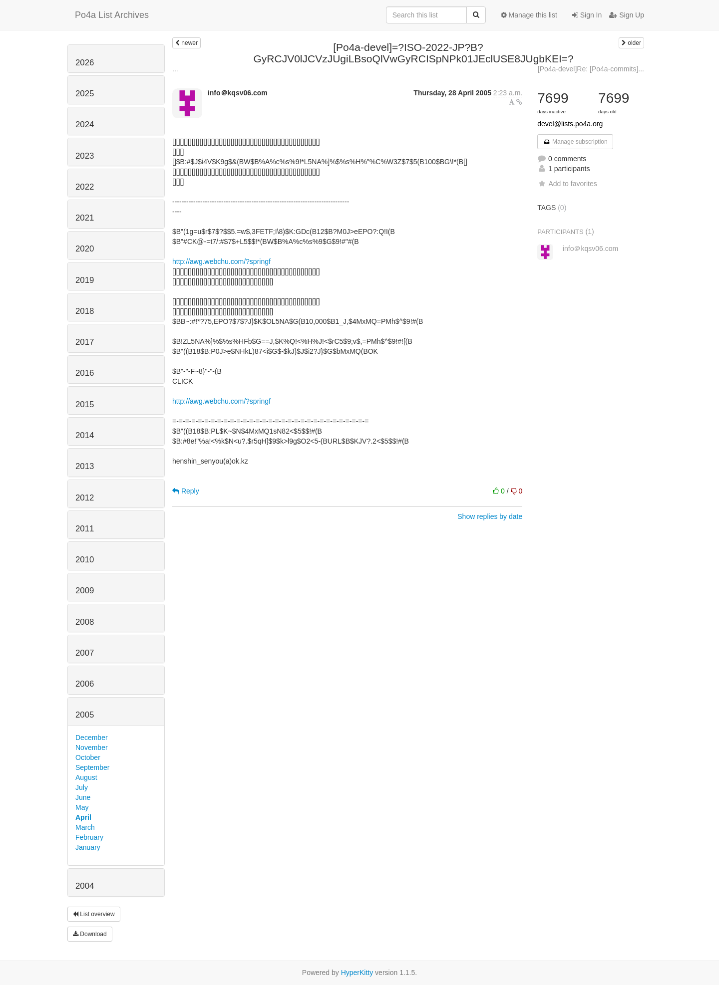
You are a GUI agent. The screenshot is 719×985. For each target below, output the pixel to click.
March (85, 827)
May (81, 807)
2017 (84, 342)
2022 (84, 187)
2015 (84, 404)
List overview (94, 914)
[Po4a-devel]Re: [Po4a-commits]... (591, 69)
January (87, 847)
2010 (84, 559)
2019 (84, 280)
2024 (84, 124)
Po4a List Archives (112, 15)
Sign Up (626, 15)
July (81, 787)
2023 (84, 156)
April (83, 817)
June (82, 797)
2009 (84, 590)
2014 (84, 435)
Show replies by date (489, 516)
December (91, 737)
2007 (84, 653)
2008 (84, 622)
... (175, 69)
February (89, 837)
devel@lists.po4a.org (570, 124)
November (91, 747)
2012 (84, 497)
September (92, 767)
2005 (84, 715)
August (86, 777)
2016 (84, 373)
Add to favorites (567, 184)
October (87, 757)
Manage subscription (575, 141)
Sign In (587, 15)
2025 (84, 93)
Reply (185, 491)
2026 (84, 62)
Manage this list (529, 15)
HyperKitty (357, 973)
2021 (84, 218)
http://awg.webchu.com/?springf (221, 261)
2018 (84, 311)
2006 (84, 684)
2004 (84, 886)
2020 (84, 248)
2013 (84, 466)
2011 (84, 528)
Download (90, 934)
